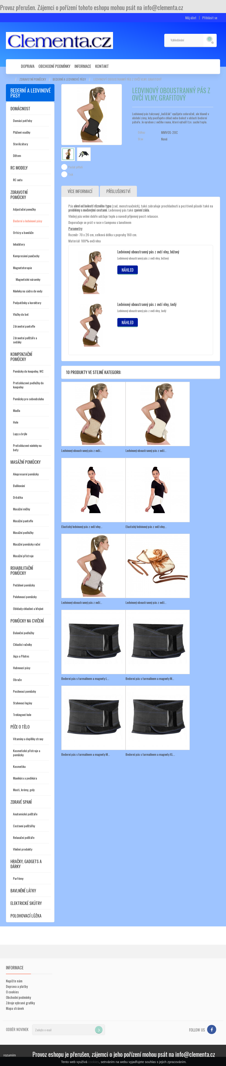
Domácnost (20, 108)
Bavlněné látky (23, 891)
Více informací (80, 191)
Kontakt (102, 66)
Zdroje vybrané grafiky (20, 1002)
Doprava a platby (17, 986)
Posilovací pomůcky (24, 691)
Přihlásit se (209, 17)
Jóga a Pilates (21, 656)
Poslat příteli (75, 167)
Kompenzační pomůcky (21, 356)
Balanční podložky (23, 632)
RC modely (19, 168)
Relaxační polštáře (23, 837)
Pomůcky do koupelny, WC (28, 371)
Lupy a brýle (20, 433)
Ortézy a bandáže (23, 232)
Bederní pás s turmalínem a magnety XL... (150, 754)
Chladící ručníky (22, 644)
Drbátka (18, 497)
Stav (140, 139)
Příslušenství (119, 191)
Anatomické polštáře (25, 813)
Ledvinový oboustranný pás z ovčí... (81, 450)
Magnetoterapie (22, 267)
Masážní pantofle (23, 520)
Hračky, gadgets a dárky (26, 863)
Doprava (27, 66)
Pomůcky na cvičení (27, 621)
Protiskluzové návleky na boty (27, 447)
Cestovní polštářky (24, 825)
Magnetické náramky (28, 279)
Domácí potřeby (22, 120)
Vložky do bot (21, 314)
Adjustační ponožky (24, 209)
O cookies (12, 991)
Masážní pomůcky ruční (26, 544)
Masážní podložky (23, 532)
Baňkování (19, 485)
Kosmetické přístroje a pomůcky (26, 752)
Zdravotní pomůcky (32, 79)
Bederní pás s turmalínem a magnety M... (150, 678)
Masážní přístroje (23, 555)
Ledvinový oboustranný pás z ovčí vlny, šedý (146, 304)
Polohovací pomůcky (24, 596)
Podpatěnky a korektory (27, 302)
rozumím (9, 1055)
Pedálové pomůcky (24, 585)
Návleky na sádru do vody (27, 291)
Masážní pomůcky (25, 462)
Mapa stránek (15, 1008)
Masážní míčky (21, 508)
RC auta (17, 179)
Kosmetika (19, 766)
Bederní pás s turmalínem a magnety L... (85, 678)
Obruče (17, 679)
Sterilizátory (20, 143)
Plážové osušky (21, 132)
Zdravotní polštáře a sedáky (25, 339)
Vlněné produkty (22, 849)
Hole (15, 422)
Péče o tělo (20, 727)
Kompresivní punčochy (26, 255)
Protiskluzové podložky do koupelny (28, 384)
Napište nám (14, 980)
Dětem (17, 155)
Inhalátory (19, 244)
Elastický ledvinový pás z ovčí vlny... (81, 526)
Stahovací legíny (22, 702)
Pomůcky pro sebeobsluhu (28, 398)
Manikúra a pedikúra (25, 778)
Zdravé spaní (21, 802)
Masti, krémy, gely (23, 789)
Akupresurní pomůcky (26, 474)
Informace (82, 66)
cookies (93, 1062)
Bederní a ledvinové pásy (69, 79)
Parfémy (18, 878)
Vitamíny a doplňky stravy (28, 738)
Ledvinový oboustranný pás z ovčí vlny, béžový (148, 252)
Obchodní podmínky (54, 66)
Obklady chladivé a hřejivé (28, 608)
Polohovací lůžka (25, 916)
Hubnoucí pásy (21, 667)
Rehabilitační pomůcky (21, 570)
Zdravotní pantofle (24, 326)
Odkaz (141, 132)
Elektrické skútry (26, 903)
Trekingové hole (22, 714)
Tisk (70, 174)
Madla (16, 410)
